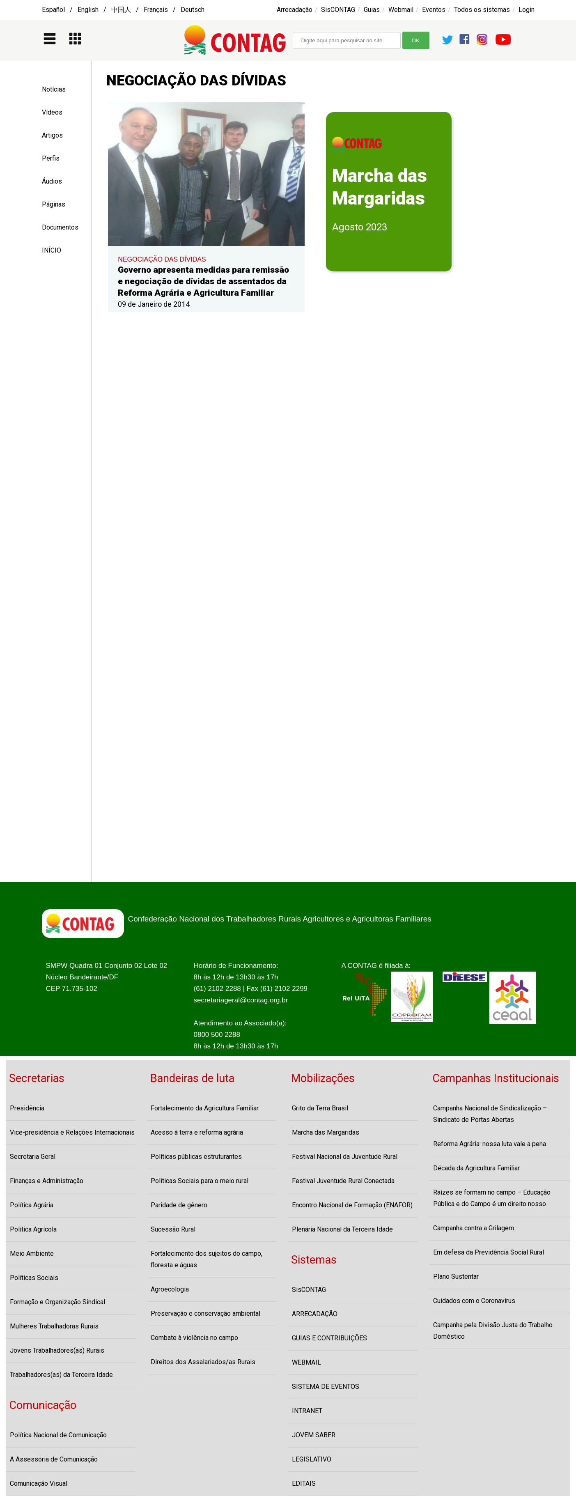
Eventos (433, 10)
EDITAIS (304, 1483)
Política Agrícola (33, 1229)
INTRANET (307, 1411)
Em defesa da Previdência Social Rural (488, 1252)
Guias (372, 10)
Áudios (52, 181)
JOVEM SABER (313, 1435)
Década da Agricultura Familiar (476, 1168)
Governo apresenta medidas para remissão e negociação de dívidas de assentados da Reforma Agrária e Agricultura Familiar (203, 281)
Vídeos (52, 112)
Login (527, 10)
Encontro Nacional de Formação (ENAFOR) (352, 1205)
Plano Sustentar (456, 1276)
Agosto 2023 (359, 227)
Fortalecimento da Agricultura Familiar (205, 1108)
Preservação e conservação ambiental (205, 1313)
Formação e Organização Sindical (57, 1302)
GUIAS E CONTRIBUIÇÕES (329, 1338)
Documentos (60, 227)
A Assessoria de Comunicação (54, 1459)
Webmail (400, 10)
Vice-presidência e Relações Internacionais (72, 1132)
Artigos (52, 135)
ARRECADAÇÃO (314, 1314)
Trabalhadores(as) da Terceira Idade (61, 1375)
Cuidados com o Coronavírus (474, 1301)
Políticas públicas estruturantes (196, 1156)
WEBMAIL (306, 1362)
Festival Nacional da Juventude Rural (344, 1156)
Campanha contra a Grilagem (473, 1228)
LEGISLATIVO (311, 1459)
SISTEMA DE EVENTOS (325, 1386)
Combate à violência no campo (194, 1338)
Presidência (27, 1108)
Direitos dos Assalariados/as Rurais (203, 1362)
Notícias (54, 89)
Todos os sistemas (482, 10)
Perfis (51, 158)
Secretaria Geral (32, 1156)
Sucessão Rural (173, 1229)
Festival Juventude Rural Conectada (343, 1181)
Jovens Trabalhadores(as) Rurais (57, 1350)
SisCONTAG (338, 10)
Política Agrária (31, 1205)
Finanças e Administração (46, 1181)
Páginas (53, 204)
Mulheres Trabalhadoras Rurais (54, 1326)
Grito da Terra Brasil (320, 1108)
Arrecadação (294, 10)
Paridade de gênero (179, 1205)
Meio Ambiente (32, 1253)
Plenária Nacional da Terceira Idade (342, 1229)
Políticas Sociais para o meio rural (199, 1181)
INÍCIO (51, 250)
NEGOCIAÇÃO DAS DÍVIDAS (162, 259)
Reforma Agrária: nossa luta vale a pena (489, 1144)
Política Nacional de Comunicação (58, 1435)
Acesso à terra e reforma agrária (197, 1132)
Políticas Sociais (34, 1278)
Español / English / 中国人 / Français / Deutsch (123, 10)
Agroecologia (170, 1289)
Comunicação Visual (38, 1483)
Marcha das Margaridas (325, 1132)
